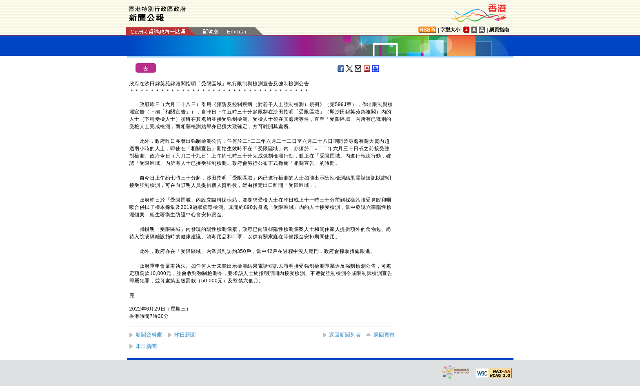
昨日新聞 (185, 335)
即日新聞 (146, 346)
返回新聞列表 (345, 335)
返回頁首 (384, 335)
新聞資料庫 (149, 335)
